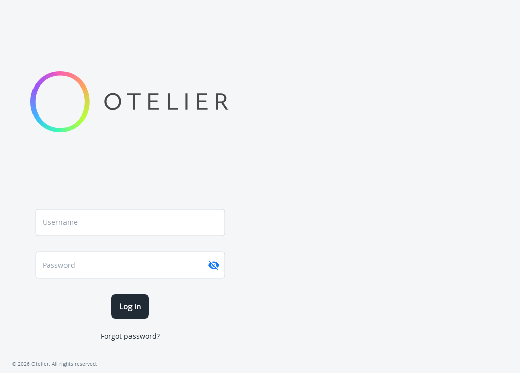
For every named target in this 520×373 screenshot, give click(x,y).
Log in (130, 306)
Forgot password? (130, 336)
